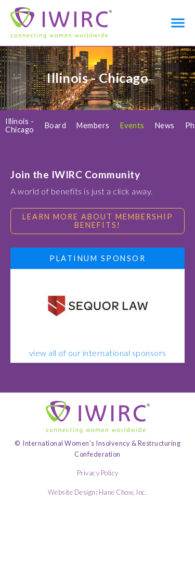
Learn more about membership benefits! (97, 220)
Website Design (72, 492)
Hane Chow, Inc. (123, 492)
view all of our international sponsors (97, 353)
